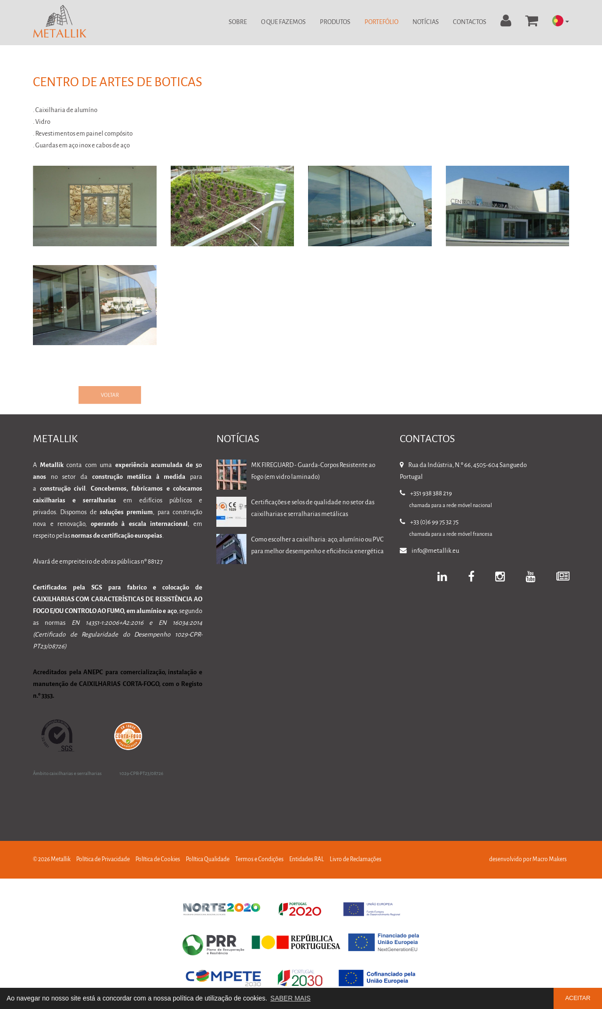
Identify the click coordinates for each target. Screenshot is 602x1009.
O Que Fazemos (283, 22)
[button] (560, 21)
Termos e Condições (259, 859)
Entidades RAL (306, 859)
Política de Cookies (157, 859)
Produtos (335, 22)
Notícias (425, 22)
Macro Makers (549, 859)
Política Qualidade (208, 859)
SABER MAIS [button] (290, 998)
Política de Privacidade (103, 859)
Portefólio (381, 22)
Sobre (238, 22)
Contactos (469, 22)
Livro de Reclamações (355, 859)
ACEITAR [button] (578, 998)
